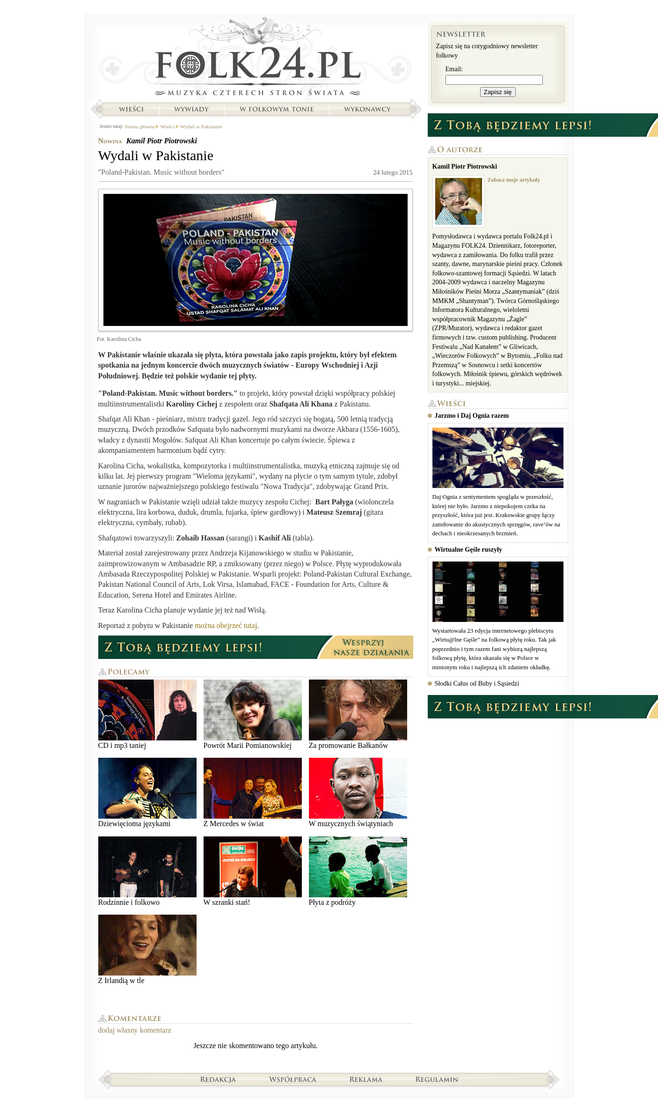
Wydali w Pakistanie (201, 126)
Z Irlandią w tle (147, 949)
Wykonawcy (368, 109)
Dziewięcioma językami (147, 793)
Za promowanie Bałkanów (358, 714)
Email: (454, 69)
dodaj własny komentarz (134, 1030)
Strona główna (255, 58)
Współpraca (293, 1079)
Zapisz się (498, 92)
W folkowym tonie (276, 109)
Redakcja (218, 1079)
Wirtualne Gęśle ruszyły (468, 549)
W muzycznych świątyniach (358, 793)
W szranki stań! (253, 871)
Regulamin (437, 1079)
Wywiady (191, 109)
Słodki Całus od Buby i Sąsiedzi (477, 683)
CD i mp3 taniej (147, 714)
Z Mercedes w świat (253, 793)
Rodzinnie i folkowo (147, 871)
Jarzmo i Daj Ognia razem (472, 415)
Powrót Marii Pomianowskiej (253, 714)
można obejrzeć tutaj (226, 625)
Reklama (366, 1079)
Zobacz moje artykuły (514, 180)
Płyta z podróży (358, 871)
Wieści (131, 109)
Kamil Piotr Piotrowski (161, 141)
